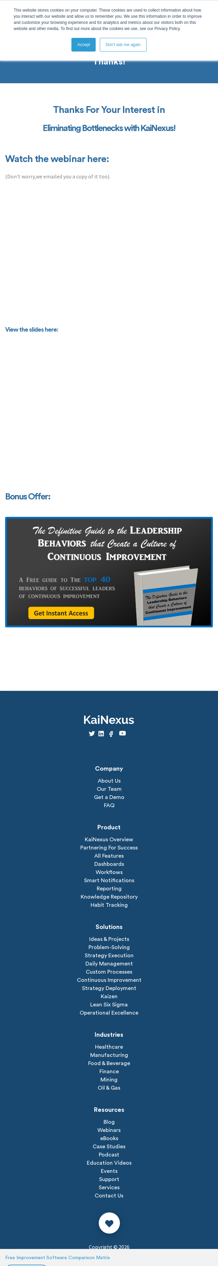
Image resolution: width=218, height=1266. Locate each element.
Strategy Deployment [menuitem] (109, 988)
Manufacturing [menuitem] (109, 1055)
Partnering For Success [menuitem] (109, 847)
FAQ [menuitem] (109, 805)
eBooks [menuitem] (109, 1138)
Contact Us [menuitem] (109, 1195)
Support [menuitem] (109, 1179)
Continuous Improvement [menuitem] (109, 980)
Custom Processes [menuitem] (109, 972)
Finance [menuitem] (109, 1071)
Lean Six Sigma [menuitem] (109, 1004)
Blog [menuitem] (109, 1122)
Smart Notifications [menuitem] (109, 880)
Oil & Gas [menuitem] (109, 1088)
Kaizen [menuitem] (109, 996)
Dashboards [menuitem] (109, 864)
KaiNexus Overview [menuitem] (109, 839)
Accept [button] (83, 44)
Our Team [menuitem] (109, 789)
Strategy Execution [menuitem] (109, 955)
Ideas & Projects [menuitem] (109, 939)
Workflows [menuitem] (109, 872)
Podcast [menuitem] (109, 1155)
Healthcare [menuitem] (109, 1047)
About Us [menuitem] (109, 781)
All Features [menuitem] (109, 856)
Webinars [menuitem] (109, 1130)
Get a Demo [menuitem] (109, 797)
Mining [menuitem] (109, 1079)
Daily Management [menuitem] (109, 963)
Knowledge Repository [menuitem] (109, 897)
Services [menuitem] (109, 1187)
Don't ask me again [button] (123, 44)
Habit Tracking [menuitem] (109, 905)
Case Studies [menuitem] (109, 1146)
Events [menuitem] (109, 1171)
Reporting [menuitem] (109, 888)
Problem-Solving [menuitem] (109, 947)
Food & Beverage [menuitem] (109, 1063)
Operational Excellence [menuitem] (109, 1013)
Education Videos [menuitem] (109, 1163)
